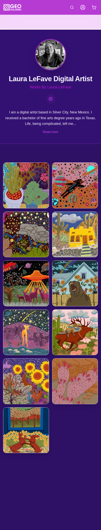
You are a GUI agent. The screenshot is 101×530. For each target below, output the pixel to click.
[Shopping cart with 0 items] (94, 7)
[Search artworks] (71, 7)
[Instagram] (50, 98)
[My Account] (83, 7)
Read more (50, 132)
